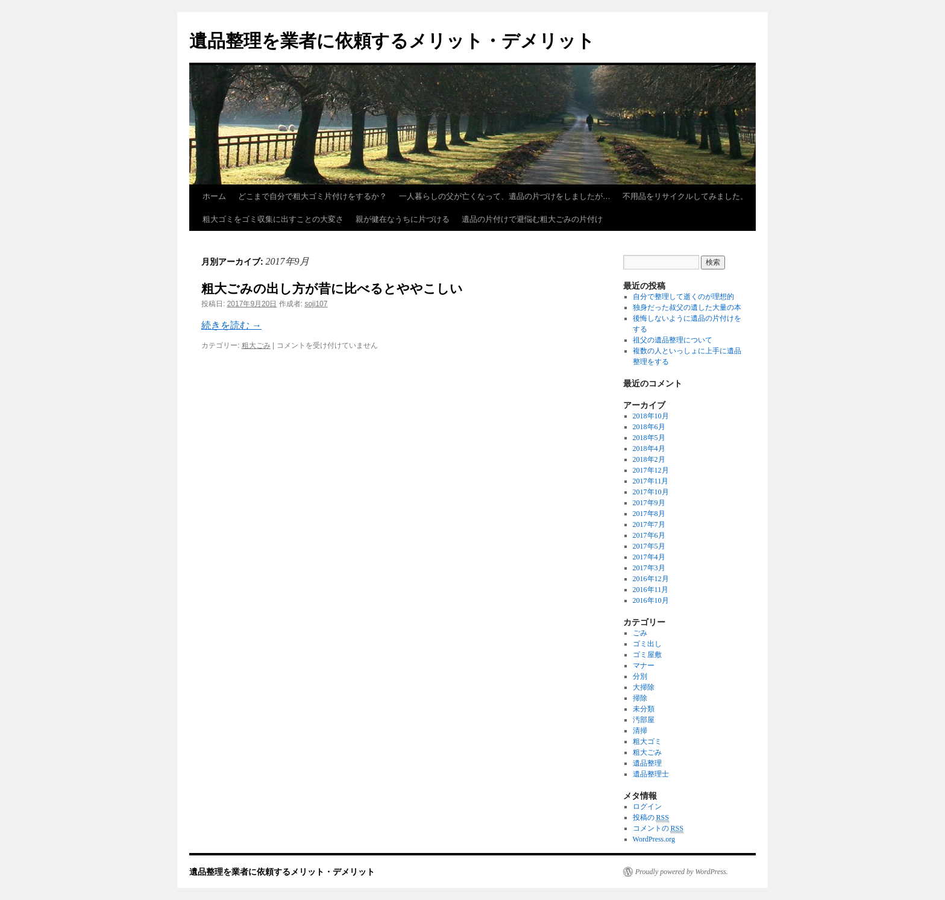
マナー (644, 665)
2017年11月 (651, 481)
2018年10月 (651, 416)
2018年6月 (649, 427)
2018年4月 (649, 448)
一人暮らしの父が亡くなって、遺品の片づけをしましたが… (505, 196)
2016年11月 (651, 589)
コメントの (658, 828)
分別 (640, 676)
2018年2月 (649, 459)
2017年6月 (649, 535)
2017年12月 (651, 470)
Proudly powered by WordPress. (681, 871)
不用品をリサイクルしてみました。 (685, 196)
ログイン (647, 806)
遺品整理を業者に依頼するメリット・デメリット (392, 41)
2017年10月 (651, 492)
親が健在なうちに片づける (403, 219)
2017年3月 (649, 568)
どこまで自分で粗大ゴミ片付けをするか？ (312, 196)
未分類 (644, 709)
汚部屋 (644, 720)
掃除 (640, 698)
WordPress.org (654, 839)
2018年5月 (649, 437)
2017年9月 (649, 503)
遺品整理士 (651, 774)
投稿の (651, 817)
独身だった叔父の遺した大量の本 (687, 307)
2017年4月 (649, 557)
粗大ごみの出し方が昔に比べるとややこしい (332, 288)
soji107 (315, 304)
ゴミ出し (647, 644)
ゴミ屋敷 (647, 654)
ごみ (640, 633)
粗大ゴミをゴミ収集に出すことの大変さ (273, 219)
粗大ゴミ (647, 741)
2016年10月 (651, 600)
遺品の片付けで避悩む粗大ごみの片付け (532, 219)
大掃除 (644, 687)
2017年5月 (649, 546)
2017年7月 (649, 524)
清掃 (640, 730)
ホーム (214, 196)
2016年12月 (651, 578)
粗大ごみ (256, 345)
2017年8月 (649, 513)
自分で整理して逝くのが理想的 (683, 296)
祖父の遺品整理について (672, 340)
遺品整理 (647, 763)
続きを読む (231, 325)
